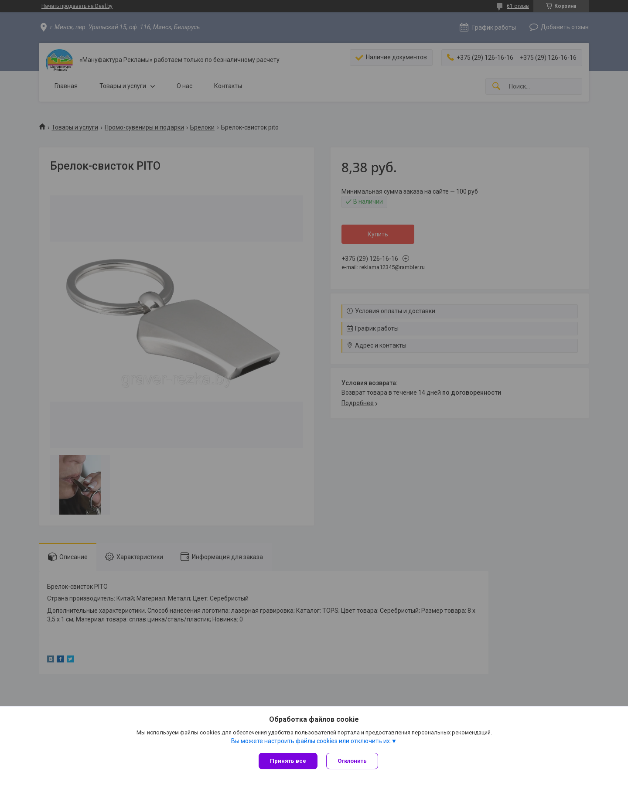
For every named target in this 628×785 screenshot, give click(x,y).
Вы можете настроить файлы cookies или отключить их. (311, 740)
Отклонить (352, 761)
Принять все (288, 761)
